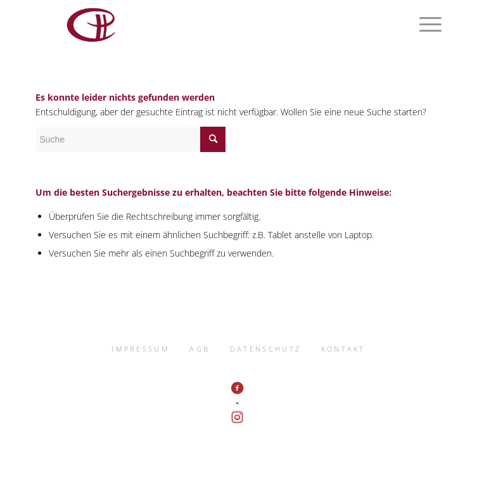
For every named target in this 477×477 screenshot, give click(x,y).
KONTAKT (343, 348)
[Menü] (424, 25)
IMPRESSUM (140, 348)
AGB (199, 348)
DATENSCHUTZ (265, 348)
